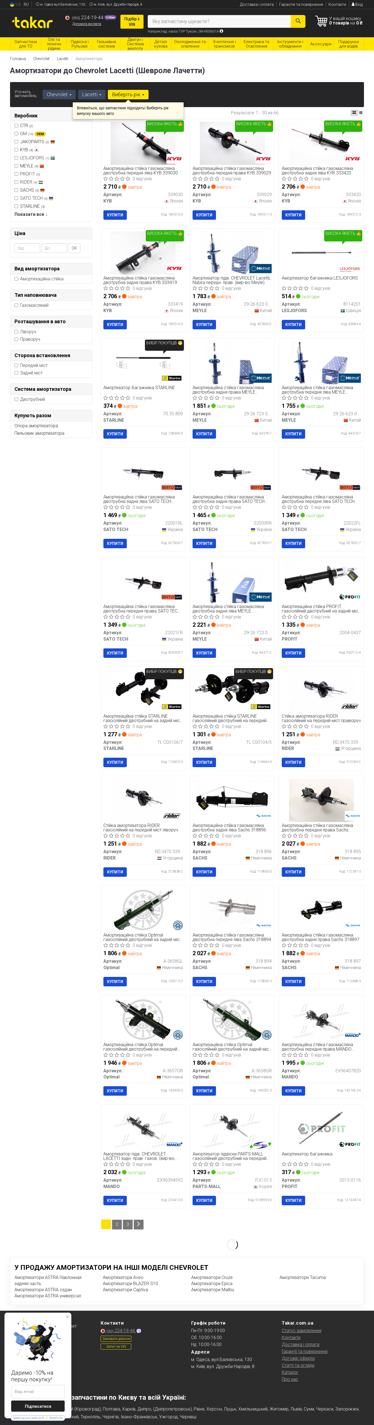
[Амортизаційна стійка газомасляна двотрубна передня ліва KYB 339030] (143, 143)
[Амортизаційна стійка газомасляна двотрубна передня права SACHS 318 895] (321, 800)
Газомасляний (31, 305)
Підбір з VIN (132, 22)
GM (30, 134)
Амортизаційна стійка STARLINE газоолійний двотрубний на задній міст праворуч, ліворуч (143, 718)
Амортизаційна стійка (39, 278)
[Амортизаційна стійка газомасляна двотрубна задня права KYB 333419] (143, 252)
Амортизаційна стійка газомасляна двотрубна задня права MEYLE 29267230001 (228, 390)
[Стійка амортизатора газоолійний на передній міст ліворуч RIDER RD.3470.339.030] (143, 800)
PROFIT (27, 174)
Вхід (357, 4)
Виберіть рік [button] (128, 94)
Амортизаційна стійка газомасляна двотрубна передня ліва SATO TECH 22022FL (318, 499)
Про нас (290, 1379)
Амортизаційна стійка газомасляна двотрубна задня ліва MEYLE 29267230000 (228, 608)
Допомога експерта (86, 24)
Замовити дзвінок (116, 1338)
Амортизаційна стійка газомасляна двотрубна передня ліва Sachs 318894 (232, 937)
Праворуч (27, 339)
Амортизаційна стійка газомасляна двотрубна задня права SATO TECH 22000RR (228, 499)
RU (26, 4)
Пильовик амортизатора (39, 433)
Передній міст (31, 365)
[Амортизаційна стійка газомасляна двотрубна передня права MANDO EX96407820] (321, 1019)
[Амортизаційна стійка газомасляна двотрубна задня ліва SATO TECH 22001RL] (143, 471)
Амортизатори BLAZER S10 (130, 1283)
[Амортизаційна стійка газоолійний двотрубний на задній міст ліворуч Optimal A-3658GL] (143, 909)
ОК (74, 248)
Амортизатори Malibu (212, 1289)
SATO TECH (33, 198)
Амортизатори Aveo (123, 1277)
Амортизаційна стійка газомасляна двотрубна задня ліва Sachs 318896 (229, 828)
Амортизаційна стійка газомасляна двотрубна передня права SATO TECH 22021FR (142, 608)
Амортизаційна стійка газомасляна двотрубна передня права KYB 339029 (232, 170)
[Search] (298, 21)
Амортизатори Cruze (212, 1277)
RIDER (28, 182)
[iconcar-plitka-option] (354, 113)
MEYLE (32, 166)
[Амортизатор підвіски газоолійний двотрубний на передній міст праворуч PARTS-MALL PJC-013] (232, 1128)
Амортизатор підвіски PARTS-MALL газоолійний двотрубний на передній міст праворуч (229, 1156)
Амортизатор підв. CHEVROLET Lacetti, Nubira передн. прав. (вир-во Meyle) (231, 280)
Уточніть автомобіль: (25, 93)
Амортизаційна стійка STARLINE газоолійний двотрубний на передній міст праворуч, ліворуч (229, 718)
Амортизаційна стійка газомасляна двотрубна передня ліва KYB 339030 (141, 170)
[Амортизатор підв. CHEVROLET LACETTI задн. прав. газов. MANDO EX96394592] (143, 1128)
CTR (26, 125)
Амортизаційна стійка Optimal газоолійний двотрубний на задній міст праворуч (232, 1047)
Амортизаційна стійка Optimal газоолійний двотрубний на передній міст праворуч (141, 1047)
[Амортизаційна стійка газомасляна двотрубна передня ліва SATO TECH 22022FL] (321, 471)
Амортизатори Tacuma (303, 1277)
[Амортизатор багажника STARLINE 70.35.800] (143, 362)
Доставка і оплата (257, 4)
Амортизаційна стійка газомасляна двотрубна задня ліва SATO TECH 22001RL (139, 499)
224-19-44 (85, 17)
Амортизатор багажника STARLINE (139, 388)
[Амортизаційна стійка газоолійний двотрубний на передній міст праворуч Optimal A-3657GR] (143, 1019)
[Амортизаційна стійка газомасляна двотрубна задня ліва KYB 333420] (321, 143)
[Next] (139, 1224)
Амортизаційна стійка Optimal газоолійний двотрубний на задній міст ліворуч (143, 937)
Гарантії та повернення (304, 1351)
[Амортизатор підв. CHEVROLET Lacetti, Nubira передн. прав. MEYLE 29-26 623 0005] (232, 252)
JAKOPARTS (37, 141)
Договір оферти (298, 1358)
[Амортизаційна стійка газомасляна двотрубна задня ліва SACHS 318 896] (232, 798)
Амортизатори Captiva (125, 1289)
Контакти (337, 4)
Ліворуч (25, 331)
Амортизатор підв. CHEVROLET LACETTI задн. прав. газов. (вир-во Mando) (139, 1156)
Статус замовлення (301, 1330)
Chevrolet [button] (59, 94)
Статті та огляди (298, 1365)
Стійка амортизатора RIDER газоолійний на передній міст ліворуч (141, 828)
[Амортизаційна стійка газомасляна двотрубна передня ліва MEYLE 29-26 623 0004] (321, 362)
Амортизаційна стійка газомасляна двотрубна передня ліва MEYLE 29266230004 (317, 390)
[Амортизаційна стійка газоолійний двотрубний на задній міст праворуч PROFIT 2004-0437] (321, 578)
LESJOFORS (34, 157)
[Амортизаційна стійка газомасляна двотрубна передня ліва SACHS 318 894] (232, 909)
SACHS (32, 190)
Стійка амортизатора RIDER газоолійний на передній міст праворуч (321, 718)
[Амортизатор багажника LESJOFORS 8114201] (321, 252)
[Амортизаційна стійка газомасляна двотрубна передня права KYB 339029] (232, 143)
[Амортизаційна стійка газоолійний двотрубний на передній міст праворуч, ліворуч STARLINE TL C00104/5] (232, 688)
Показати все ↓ (31, 214)
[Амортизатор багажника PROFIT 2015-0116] (321, 1128)
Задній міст (28, 373)
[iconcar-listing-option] (360, 113)
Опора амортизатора (36, 425)
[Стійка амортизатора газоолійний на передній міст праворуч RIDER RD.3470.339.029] (321, 690)
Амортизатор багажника (307, 1154)
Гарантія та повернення (301, 4)
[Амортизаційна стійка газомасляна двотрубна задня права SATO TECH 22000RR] (232, 471)
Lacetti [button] (91, 94)
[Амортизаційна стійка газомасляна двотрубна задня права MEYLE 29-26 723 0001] (232, 362)
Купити (115, 215)
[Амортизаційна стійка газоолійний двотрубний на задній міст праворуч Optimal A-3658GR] (232, 1019)
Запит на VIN (116, 1346)
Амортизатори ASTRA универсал (47, 1295)
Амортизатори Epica (211, 1283)
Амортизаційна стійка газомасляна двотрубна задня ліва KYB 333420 (317, 170)
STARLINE (32, 206)
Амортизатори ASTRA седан (43, 1289)
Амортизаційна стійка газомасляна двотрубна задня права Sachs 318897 (321, 937)
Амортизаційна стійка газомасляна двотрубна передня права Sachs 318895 (317, 828)
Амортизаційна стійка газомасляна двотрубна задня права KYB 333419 (140, 280)
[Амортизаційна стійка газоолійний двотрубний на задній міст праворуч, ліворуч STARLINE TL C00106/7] (143, 688)
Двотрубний (29, 399)
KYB (29, 149)
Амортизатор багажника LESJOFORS (320, 278)
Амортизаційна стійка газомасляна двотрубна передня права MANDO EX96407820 (317, 1047)
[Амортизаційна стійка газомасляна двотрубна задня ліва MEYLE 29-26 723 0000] (232, 581)
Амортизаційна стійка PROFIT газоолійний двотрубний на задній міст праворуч (321, 608)
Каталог (290, 1372)
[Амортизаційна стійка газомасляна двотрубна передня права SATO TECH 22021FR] (143, 581)
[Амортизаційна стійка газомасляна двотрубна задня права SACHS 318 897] (321, 909)
